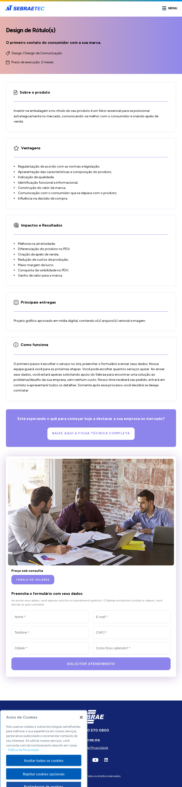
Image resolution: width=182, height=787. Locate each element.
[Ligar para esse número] (91, 730)
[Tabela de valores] (32, 579)
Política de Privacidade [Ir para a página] (91, 748)
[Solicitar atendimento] (91, 663)
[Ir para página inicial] (91, 722)
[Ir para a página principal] (25, 10)
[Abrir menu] (169, 8)
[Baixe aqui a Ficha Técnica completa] (91, 433)
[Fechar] (81, 727)
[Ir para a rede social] (95, 760)
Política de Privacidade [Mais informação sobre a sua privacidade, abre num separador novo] (23, 760)
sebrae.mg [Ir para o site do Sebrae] (91, 740)
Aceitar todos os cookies (44, 770)
